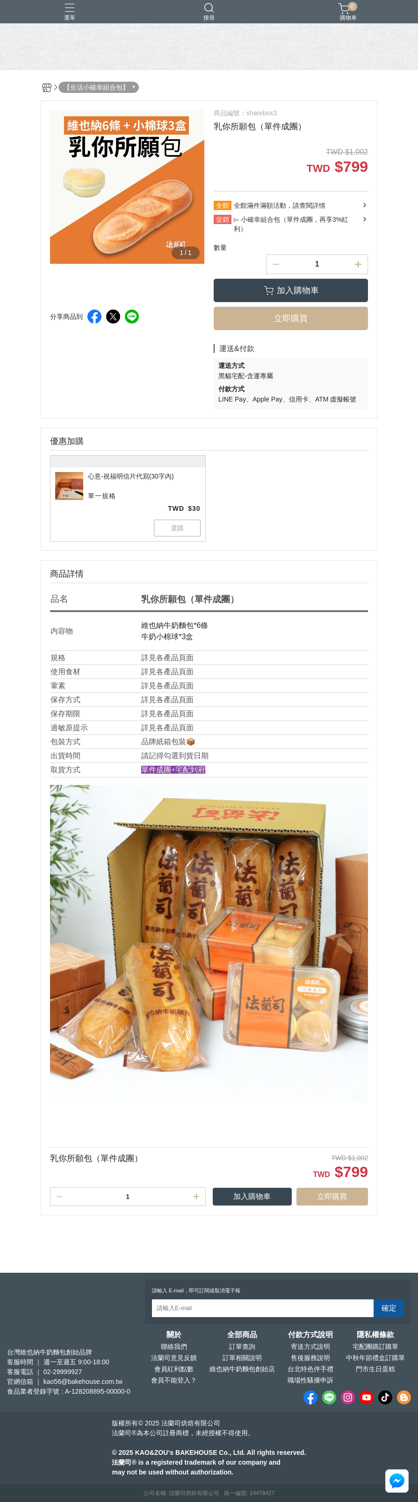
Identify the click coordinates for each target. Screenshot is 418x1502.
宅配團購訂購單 (375, 1346)
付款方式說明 (310, 1335)
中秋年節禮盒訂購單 (375, 1357)
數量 (220, 247)
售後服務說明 (310, 1357)
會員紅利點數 (174, 1369)
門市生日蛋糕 (375, 1369)
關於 (173, 1335)
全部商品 (242, 1335)
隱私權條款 (375, 1335)
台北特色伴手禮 (310, 1369)
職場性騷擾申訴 (310, 1380)
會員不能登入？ (174, 1380)
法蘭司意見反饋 (174, 1357)
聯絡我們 (174, 1346)
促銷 (222, 219)
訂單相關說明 (242, 1357)
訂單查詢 (242, 1346)
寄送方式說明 (310, 1346)
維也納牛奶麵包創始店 (242, 1369)
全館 (222, 205)
